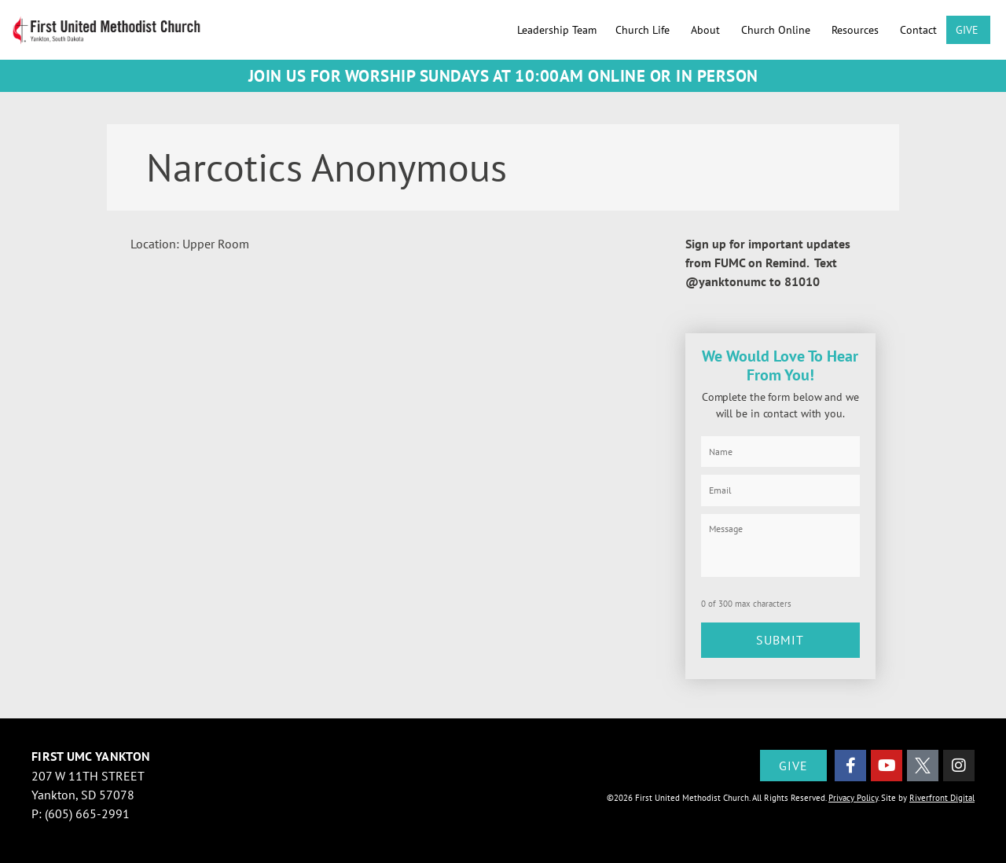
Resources (856, 30)
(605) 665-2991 (87, 811)
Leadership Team (557, 30)
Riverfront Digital (942, 795)
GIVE (968, 30)
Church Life (643, 30)
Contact (918, 30)
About (706, 30)
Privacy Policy (853, 795)
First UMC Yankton (90, 754)
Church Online (777, 30)
